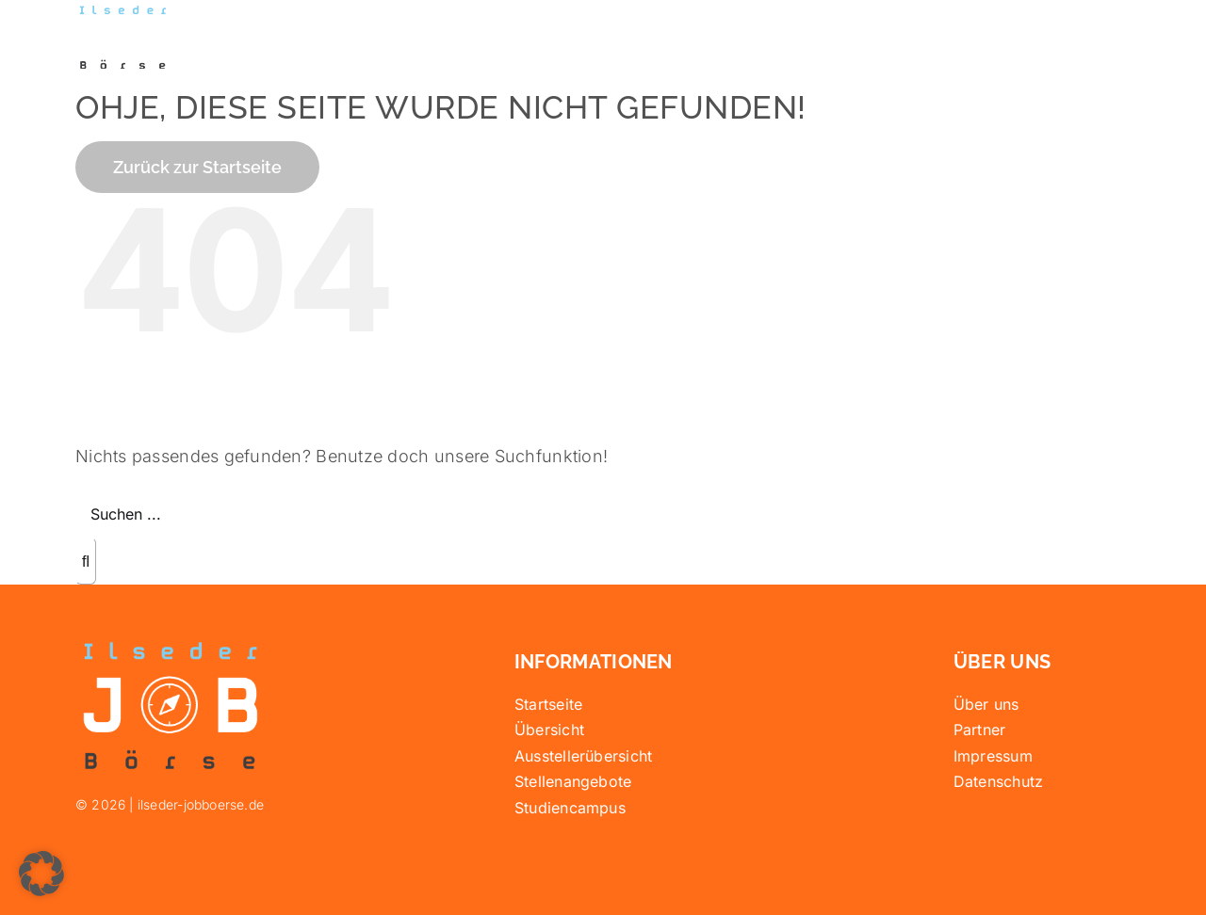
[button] (41, 873)
